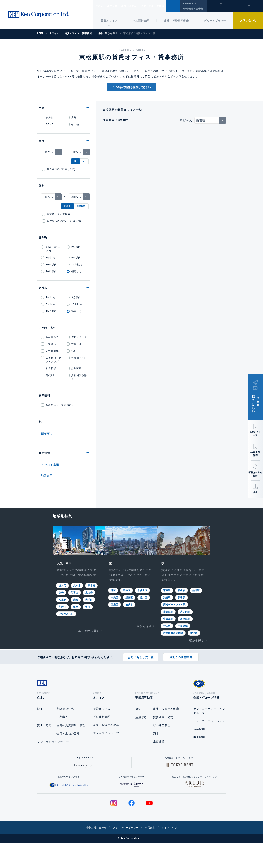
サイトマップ (174, 827)
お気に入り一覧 (255, 434)
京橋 (61, 592)
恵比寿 (89, 592)
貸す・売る (44, 725)
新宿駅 (181, 597)
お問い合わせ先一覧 (141, 655)
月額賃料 (81, 206)
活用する (141, 717)
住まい (101, 6)
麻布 (75, 599)
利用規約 (153, 827)
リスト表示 (51, 464)
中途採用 (199, 737)
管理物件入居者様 (193, 8)
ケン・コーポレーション (209, 721)
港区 (113, 590)
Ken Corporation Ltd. (38, 14)
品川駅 (196, 590)
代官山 (74, 592)
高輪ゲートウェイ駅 (174, 604)
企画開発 (159, 741)
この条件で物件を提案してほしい (131, 87)
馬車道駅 (185, 618)
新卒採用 (199, 729)
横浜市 (129, 604)
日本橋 (91, 585)
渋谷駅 (167, 597)
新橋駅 (181, 590)
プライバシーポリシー (125, 827)
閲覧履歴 (220, 8)
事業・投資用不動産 (176, 20)
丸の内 (62, 606)
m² (84, 161)
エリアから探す (88, 630)
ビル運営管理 (140, 20)
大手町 (89, 599)
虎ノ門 (62, 585)
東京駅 (167, 590)
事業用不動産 (137, 6)
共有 (255, 492)
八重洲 (62, 599)
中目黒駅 (168, 618)
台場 (87, 606)
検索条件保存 (255, 454)
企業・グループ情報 (164, 6)
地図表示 (47, 475)
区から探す (144, 625)
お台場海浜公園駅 (173, 632)
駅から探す (196, 640)
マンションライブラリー (53, 741)
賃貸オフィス (101, 708)
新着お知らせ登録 (255, 474)
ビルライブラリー (215, 20)
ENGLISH (188, 3)
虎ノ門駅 (185, 611)
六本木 (77, 585)
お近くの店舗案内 (181, 655)
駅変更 (45, 433)
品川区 (143, 597)
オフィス (117, 6)
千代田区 (142, 590)
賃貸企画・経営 (163, 717)
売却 (156, 733)
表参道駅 (168, 611)
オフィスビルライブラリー (110, 733)
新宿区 (129, 597)
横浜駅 (194, 632)
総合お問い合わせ (92, 827)
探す (40, 708)
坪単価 (67, 206)
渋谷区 (126, 590)
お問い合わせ (248, 20)
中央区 (114, 597)
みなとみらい (66, 613)
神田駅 (167, 625)
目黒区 (114, 604)
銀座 (75, 606)
